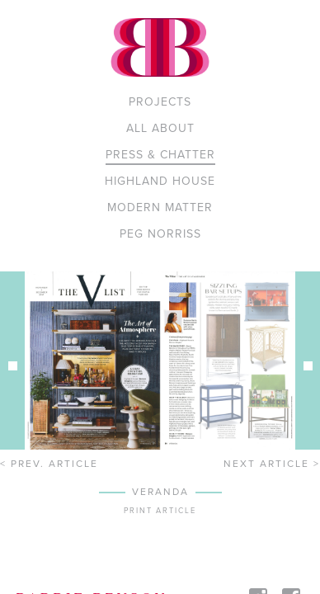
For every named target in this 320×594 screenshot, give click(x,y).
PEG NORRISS (160, 234)
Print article (160, 511)
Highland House (160, 181)
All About (160, 128)
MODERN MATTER (160, 207)
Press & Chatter (160, 155)
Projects (160, 102)
